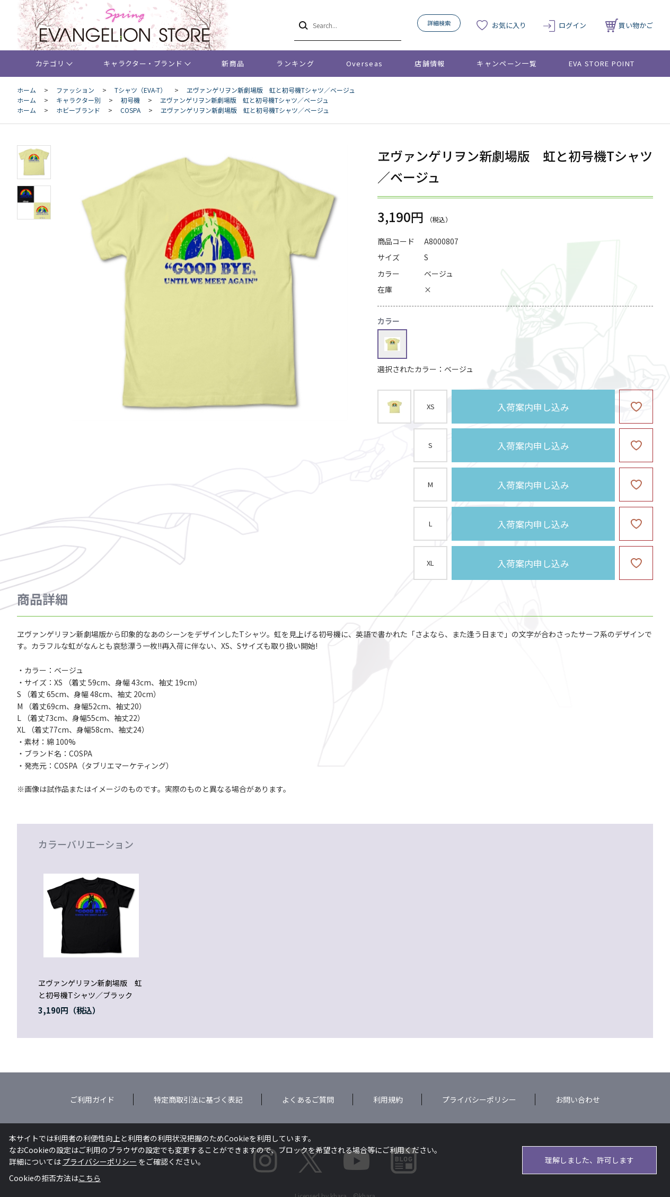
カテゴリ (50, 63)
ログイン (572, 25)
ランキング (295, 63)
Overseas (364, 63)
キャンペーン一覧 (506, 63)
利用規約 (388, 1099)
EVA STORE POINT (602, 63)
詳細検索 (439, 23)
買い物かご (629, 25)
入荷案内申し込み (533, 406)
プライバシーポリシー (479, 1099)
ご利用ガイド (92, 1099)
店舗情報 (430, 63)
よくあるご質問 (308, 1099)
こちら (89, 1178)
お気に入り (509, 25)
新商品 (233, 63)
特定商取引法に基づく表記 (198, 1099)
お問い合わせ (578, 1099)
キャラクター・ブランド (142, 63)
